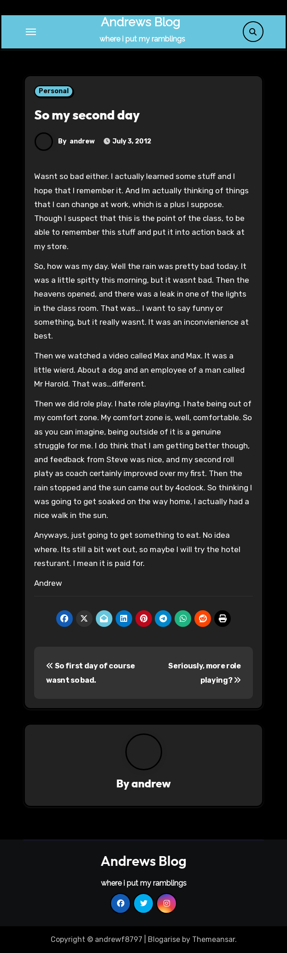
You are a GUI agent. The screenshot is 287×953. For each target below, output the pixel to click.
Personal (54, 91)
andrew (82, 141)
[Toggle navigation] (30, 31)
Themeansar (213, 939)
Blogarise (164, 939)
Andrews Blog (140, 22)
